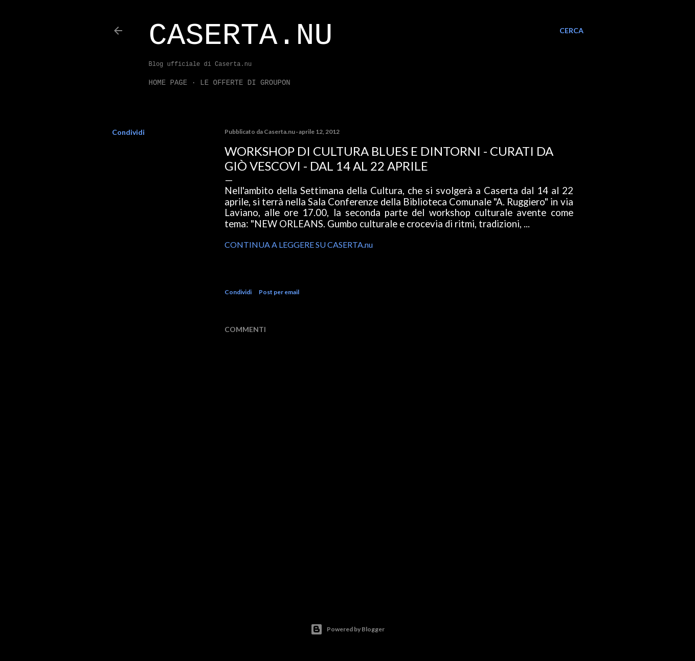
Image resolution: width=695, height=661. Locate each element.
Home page (168, 83)
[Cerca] (571, 30)
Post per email (279, 292)
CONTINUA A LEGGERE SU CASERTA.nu (299, 244)
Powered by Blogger (347, 629)
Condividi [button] (128, 132)
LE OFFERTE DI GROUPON (245, 83)
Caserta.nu (241, 35)
